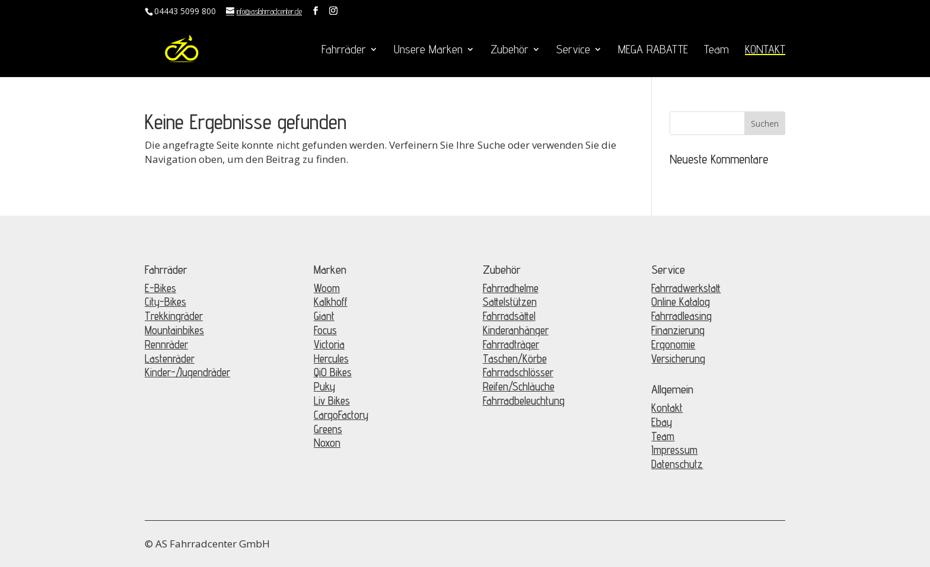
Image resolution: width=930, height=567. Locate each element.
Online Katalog (680, 301)
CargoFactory (341, 414)
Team (716, 50)
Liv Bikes (332, 400)
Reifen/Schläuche (519, 386)
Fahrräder (343, 50)
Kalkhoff (331, 301)
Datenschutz (677, 463)
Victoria (329, 344)
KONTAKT (765, 50)
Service (573, 50)
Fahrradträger (511, 344)
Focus (325, 330)
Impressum (674, 449)
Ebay (661, 421)
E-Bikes (160, 287)
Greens (328, 428)
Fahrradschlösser (518, 372)
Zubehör (509, 50)
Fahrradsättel (509, 315)
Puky (324, 386)
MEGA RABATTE (653, 50)
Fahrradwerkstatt (686, 287)
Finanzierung (678, 330)
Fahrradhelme (511, 287)
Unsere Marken (428, 50)
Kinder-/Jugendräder (187, 372)
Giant (324, 315)
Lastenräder (170, 358)
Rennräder (166, 344)
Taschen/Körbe (515, 358)
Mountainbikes (174, 330)
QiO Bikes (333, 372)
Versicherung (678, 358)
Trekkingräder (174, 315)
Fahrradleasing (681, 315)
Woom (327, 287)
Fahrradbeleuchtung (524, 400)
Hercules (331, 358)
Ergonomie (673, 344)
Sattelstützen (510, 301)
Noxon (327, 442)
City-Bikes (165, 301)
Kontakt (667, 407)
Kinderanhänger (516, 330)
